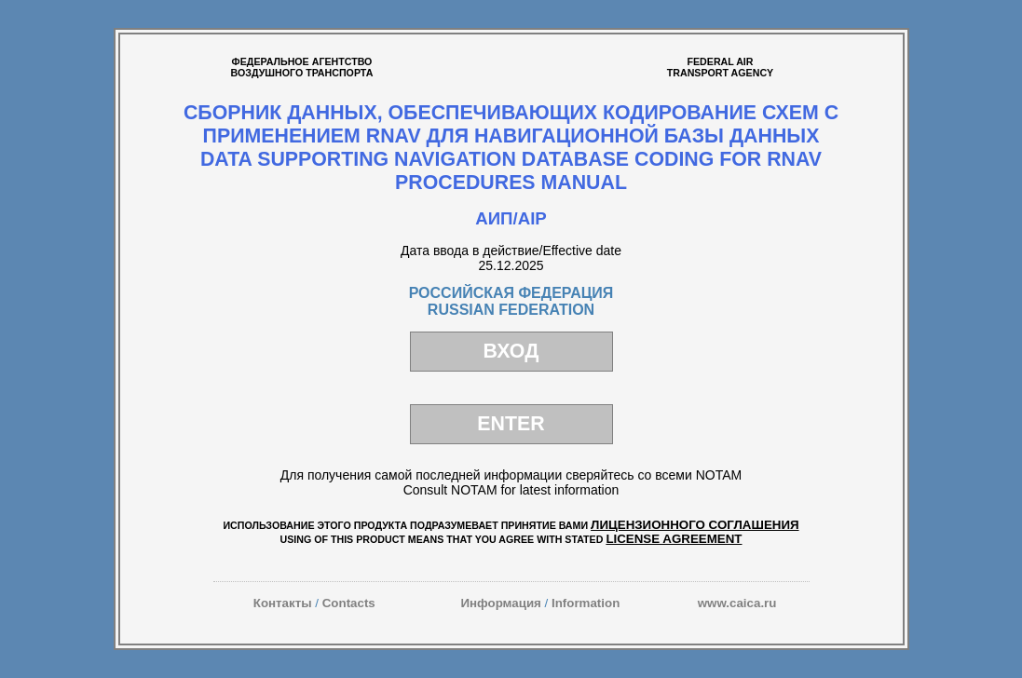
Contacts (348, 603)
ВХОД (511, 351)
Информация (500, 603)
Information (586, 603)
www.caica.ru (737, 603)
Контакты (282, 603)
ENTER (510, 424)
